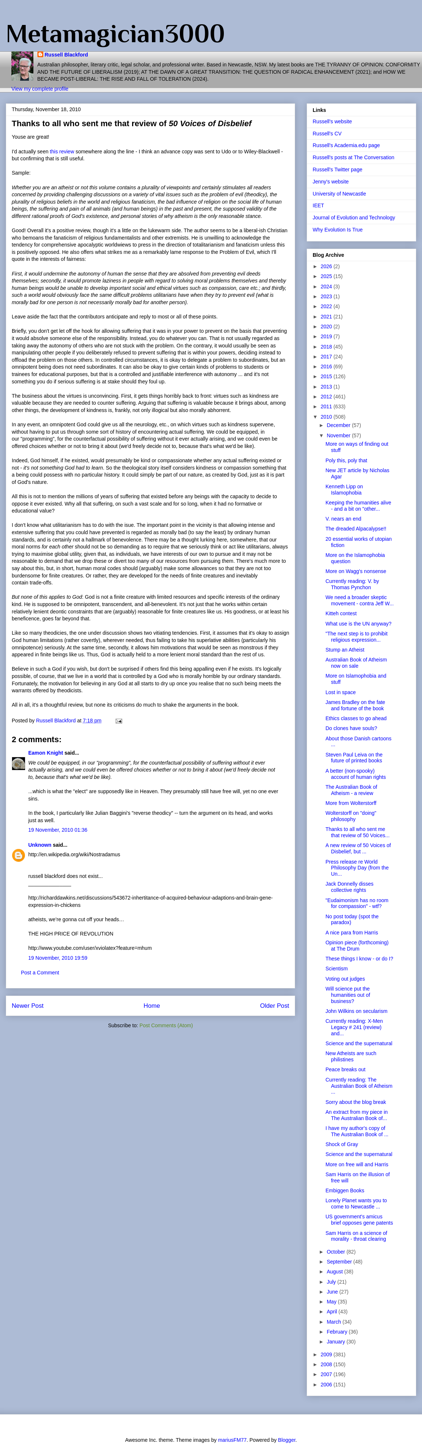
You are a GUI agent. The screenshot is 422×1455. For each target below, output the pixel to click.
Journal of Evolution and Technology (354, 217)
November (339, 435)
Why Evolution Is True (338, 230)
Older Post (274, 1005)
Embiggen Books (344, 1190)
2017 (327, 357)
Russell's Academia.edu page (346, 145)
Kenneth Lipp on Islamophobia (344, 490)
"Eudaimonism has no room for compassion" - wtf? (357, 903)
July (332, 1282)
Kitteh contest (341, 613)
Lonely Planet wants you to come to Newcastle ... (356, 1203)
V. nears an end (343, 519)
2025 (327, 276)
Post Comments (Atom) (166, 1025)
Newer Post (28, 1005)
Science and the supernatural (358, 1043)
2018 (327, 347)
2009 (327, 1354)
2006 (327, 1384)
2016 (327, 366)
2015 (327, 376)
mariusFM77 (232, 1440)
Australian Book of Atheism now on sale (356, 663)
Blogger (286, 1440)
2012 (327, 397)
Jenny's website (331, 182)
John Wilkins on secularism (356, 1011)
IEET (318, 205)
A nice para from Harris (351, 933)
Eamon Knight (45, 753)
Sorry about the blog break (355, 1102)
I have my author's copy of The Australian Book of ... (356, 1131)
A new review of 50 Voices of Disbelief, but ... (358, 848)
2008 (327, 1364)
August (335, 1272)
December (339, 425)
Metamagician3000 (115, 33)
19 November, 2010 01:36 (57, 830)
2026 (327, 266)
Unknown (39, 845)
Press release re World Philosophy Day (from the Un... (357, 868)
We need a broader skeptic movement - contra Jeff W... (359, 600)
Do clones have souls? (351, 728)
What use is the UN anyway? (358, 624)
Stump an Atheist (344, 650)
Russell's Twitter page (337, 169)
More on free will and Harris (356, 1164)
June (333, 1292)
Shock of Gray (341, 1144)
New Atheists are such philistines (350, 1056)
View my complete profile (39, 89)
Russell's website (332, 121)
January (336, 1342)
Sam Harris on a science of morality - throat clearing (356, 1236)
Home (151, 1005)
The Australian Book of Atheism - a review (351, 790)
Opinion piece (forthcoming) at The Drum (357, 946)
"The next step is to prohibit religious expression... (356, 637)
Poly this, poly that (346, 460)
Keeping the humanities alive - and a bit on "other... (358, 506)
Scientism (336, 968)
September (340, 1262)
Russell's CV (327, 133)
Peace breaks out (345, 1069)
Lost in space (340, 692)
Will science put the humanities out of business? (347, 995)
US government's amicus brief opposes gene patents (359, 1220)
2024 (327, 286)
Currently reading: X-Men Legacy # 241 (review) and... (354, 1027)
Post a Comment (40, 973)
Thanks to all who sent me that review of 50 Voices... (357, 832)
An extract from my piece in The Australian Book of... (356, 1115)
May (332, 1302)
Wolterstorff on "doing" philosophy (350, 816)
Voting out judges (345, 979)
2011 (327, 406)
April (332, 1311)
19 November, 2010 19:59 (57, 958)
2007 (327, 1374)
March (334, 1322)
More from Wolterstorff (350, 803)
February (338, 1332)
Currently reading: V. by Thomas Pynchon (352, 584)
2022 (327, 306)
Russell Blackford (66, 55)
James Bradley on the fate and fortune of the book (355, 705)
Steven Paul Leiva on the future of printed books (354, 758)
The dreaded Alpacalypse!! (355, 529)
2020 (327, 326)
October (336, 1252)
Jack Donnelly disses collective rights (349, 887)
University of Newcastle (339, 194)
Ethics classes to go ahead (356, 718)
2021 (327, 317)
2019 (327, 336)
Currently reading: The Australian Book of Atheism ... (358, 1086)
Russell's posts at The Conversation (353, 157)
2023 (327, 296)
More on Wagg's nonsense (355, 571)
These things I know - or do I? (359, 959)
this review (62, 151)
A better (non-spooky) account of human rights (355, 774)
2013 (327, 387)
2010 (327, 417)
